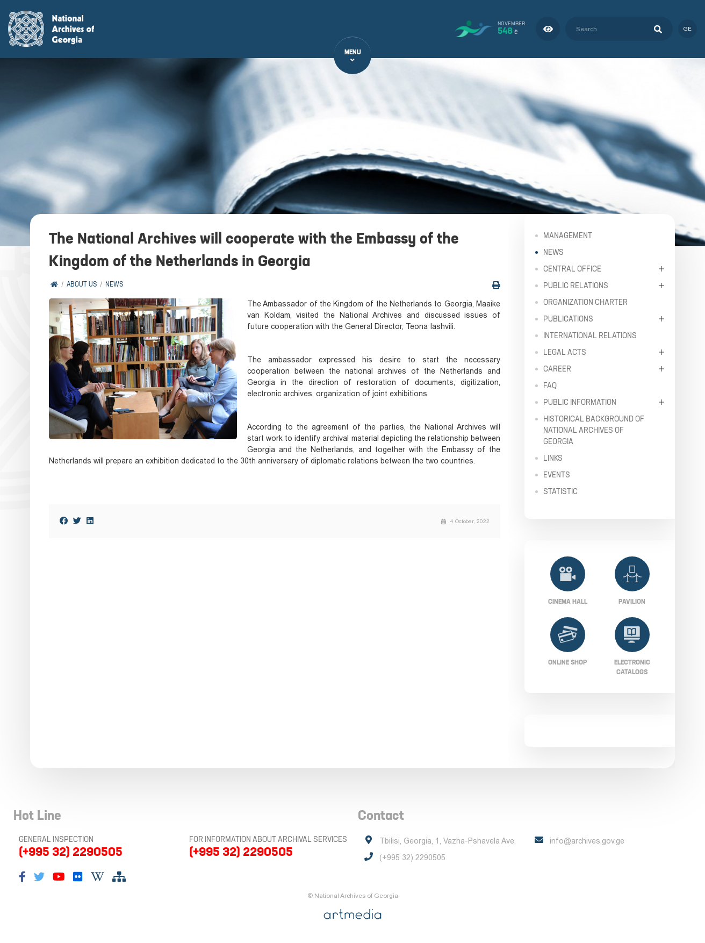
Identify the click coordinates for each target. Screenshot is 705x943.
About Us (82, 285)
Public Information (579, 401)
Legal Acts (564, 351)
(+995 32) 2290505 (71, 851)
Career (557, 368)
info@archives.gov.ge (587, 841)
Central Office (572, 268)
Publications (568, 318)
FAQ (550, 385)
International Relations (590, 335)
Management (567, 235)
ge (688, 29)
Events (556, 474)
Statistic (560, 491)
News (114, 285)
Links (553, 457)
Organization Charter (585, 301)
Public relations (575, 285)
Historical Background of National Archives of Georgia (593, 429)
